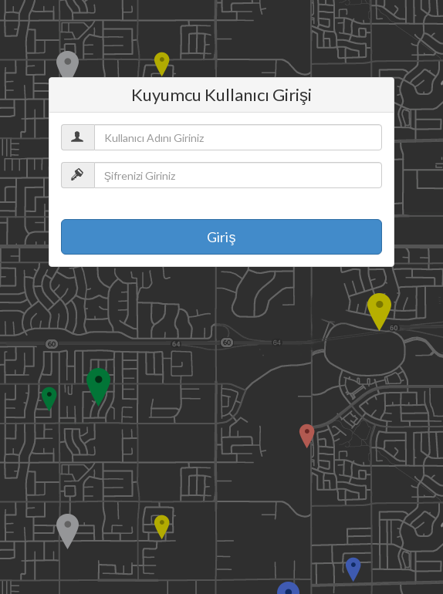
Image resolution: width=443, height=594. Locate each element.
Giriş (221, 236)
